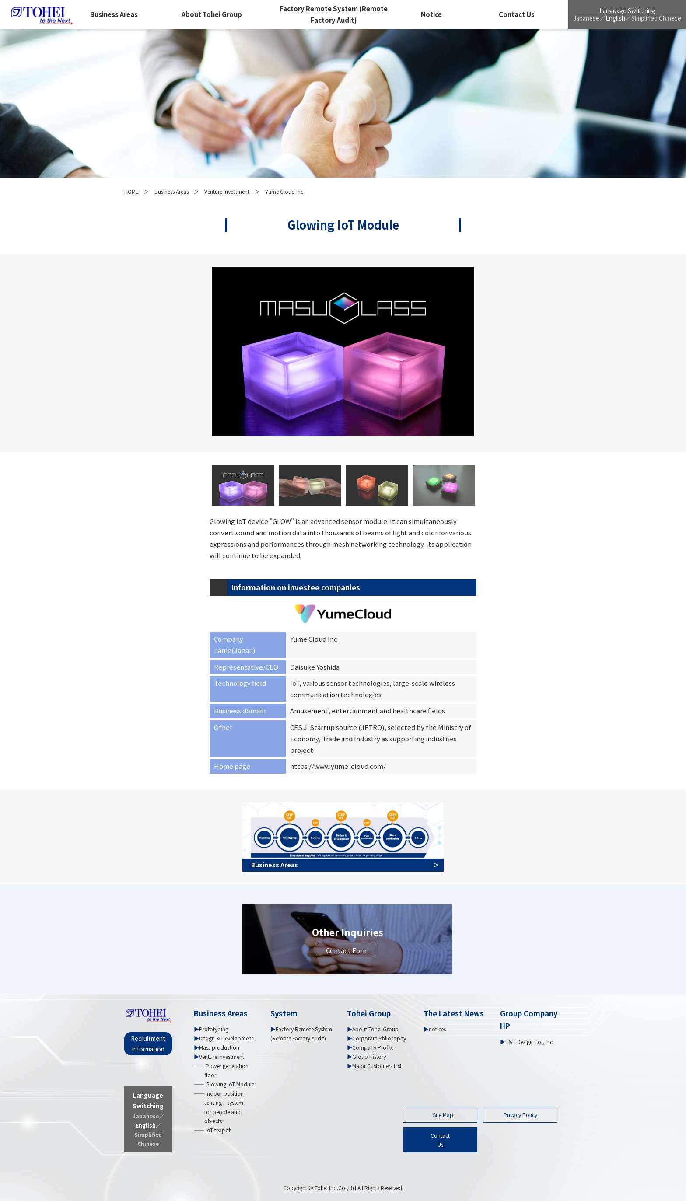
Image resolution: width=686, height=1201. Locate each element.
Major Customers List (377, 1065)
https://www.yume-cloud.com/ (338, 766)
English (615, 18)
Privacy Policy (520, 1114)
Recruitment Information (148, 1043)
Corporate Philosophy (379, 1038)
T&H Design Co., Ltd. (530, 1041)
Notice (431, 14)
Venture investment (226, 191)
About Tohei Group (212, 14)
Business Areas (114, 14)
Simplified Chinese (656, 18)
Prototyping (213, 1029)
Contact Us (517, 14)
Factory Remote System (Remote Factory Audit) (334, 14)
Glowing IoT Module (229, 1084)
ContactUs (440, 1139)
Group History (369, 1056)
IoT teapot (217, 1130)
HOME (131, 191)
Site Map (442, 1114)
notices (437, 1029)
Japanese (586, 18)
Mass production (219, 1047)
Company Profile (372, 1047)
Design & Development (226, 1038)
